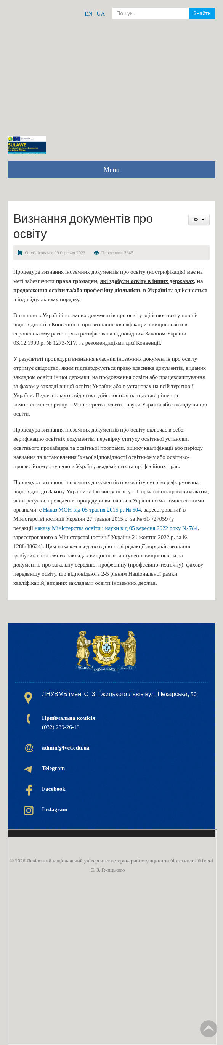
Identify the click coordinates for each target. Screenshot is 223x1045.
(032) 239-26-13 (68, 722)
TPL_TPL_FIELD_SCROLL (208, 1028)
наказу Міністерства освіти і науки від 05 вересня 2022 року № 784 (116, 528)
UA (101, 14)
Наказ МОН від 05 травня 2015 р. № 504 (92, 510)
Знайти (202, 13)
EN (88, 14)
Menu (112, 169)
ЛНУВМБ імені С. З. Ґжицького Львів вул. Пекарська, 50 (119, 694)
